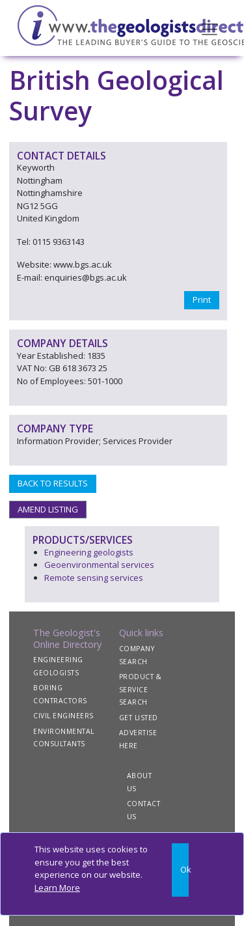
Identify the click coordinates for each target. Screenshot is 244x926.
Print (202, 299)
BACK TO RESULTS (53, 483)
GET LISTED (138, 717)
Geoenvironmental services (99, 564)
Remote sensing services (93, 577)
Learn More (57, 887)
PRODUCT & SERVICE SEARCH (140, 689)
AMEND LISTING (48, 509)
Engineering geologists (88, 552)
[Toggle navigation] (209, 28)
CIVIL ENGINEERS (63, 715)
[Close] (180, 870)
